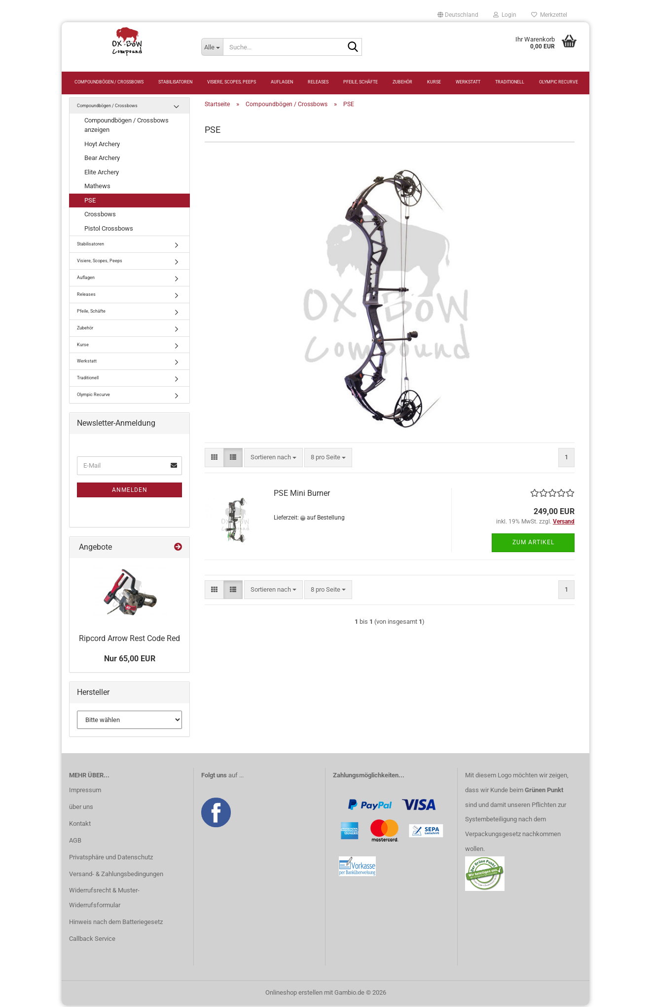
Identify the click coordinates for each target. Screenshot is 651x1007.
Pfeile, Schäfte (360, 82)
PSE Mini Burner (302, 494)
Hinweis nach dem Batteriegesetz (116, 923)
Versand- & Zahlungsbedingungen (116, 875)
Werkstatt (468, 82)
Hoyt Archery (102, 145)
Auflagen (282, 82)
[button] (458, 14)
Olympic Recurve (558, 82)
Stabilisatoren (175, 82)
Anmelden (129, 491)
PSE (90, 201)
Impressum (85, 792)
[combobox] (273, 459)
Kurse (434, 82)
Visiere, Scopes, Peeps (231, 82)
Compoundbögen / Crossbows (109, 82)
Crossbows (100, 216)
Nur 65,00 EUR (129, 660)
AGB (75, 842)
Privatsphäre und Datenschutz (111, 858)
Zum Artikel (533, 544)
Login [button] (504, 14)
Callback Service (92, 940)
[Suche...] (212, 47)
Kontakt (80, 825)
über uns (81, 808)
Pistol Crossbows (108, 230)
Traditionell (509, 82)
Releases (318, 82)
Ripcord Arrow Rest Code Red (129, 639)
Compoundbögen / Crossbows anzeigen (126, 127)
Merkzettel (549, 14)
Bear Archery (102, 159)
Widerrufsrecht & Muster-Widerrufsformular (104, 899)
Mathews (97, 188)
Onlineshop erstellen (294, 994)
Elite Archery (101, 173)
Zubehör (402, 82)
